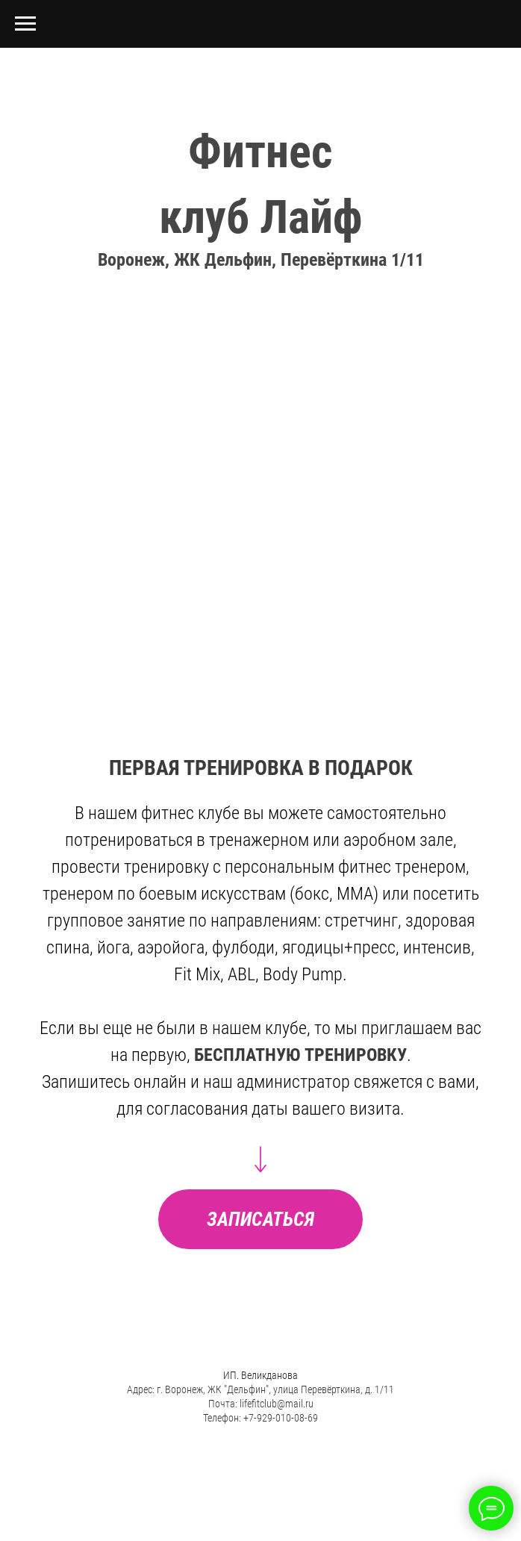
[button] (260, 1219)
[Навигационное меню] (25, 23)
